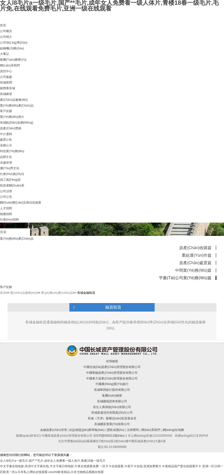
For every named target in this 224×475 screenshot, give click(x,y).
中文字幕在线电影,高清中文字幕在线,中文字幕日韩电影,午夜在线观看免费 (49, 466)
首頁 (3, 25)
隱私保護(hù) (115, 430)
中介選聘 (6, 134)
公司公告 (6, 197)
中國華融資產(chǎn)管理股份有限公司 (112, 372)
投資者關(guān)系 (12, 185)
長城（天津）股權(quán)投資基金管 (112, 418)
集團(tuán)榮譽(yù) (13, 59)
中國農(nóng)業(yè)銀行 (111, 384)
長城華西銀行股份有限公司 (112, 390)
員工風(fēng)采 (10, 179)
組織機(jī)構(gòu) (12, 48)
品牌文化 (6, 157)
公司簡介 (6, 37)
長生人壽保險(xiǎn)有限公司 (112, 407)
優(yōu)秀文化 (9, 168)
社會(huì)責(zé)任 (12, 174)
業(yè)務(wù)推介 (12, 117)
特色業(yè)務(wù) (12, 151)
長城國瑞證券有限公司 (112, 401)
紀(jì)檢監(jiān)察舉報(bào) (87, 430)
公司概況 (6, 31)
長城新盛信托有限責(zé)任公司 (112, 412)
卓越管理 (6, 162)
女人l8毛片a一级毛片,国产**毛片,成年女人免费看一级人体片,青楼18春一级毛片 (52, 460)
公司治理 (6, 191)
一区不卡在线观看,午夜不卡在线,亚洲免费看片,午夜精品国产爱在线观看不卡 (150, 466)
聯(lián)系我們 (10, 65)
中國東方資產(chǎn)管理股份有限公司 (112, 378)
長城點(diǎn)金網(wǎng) (16, 122)
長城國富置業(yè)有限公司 (112, 424)
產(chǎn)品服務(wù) (14, 100)
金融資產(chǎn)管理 (53, 430)
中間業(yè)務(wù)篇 (193, 270)
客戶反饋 (6, 111)
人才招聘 (6, 208)
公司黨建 (6, 77)
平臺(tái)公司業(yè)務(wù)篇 (185, 278)
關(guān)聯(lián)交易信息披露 (20, 202)
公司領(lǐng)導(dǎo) (13, 42)
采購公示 (6, 145)
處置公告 (6, 139)
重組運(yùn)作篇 (196, 255)
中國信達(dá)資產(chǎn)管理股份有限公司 (112, 367)
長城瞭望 (6, 94)
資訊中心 (6, 71)
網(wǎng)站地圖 (173, 430)
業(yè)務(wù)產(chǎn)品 (17, 105)
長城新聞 (6, 82)
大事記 (4, 54)
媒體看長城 (7, 88)
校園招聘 (6, 214)
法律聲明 (133, 430)
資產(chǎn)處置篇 (195, 263)
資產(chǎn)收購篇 (195, 248)
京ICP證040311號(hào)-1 (110, 435)
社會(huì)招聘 (9, 219)
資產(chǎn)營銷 (10, 128)
